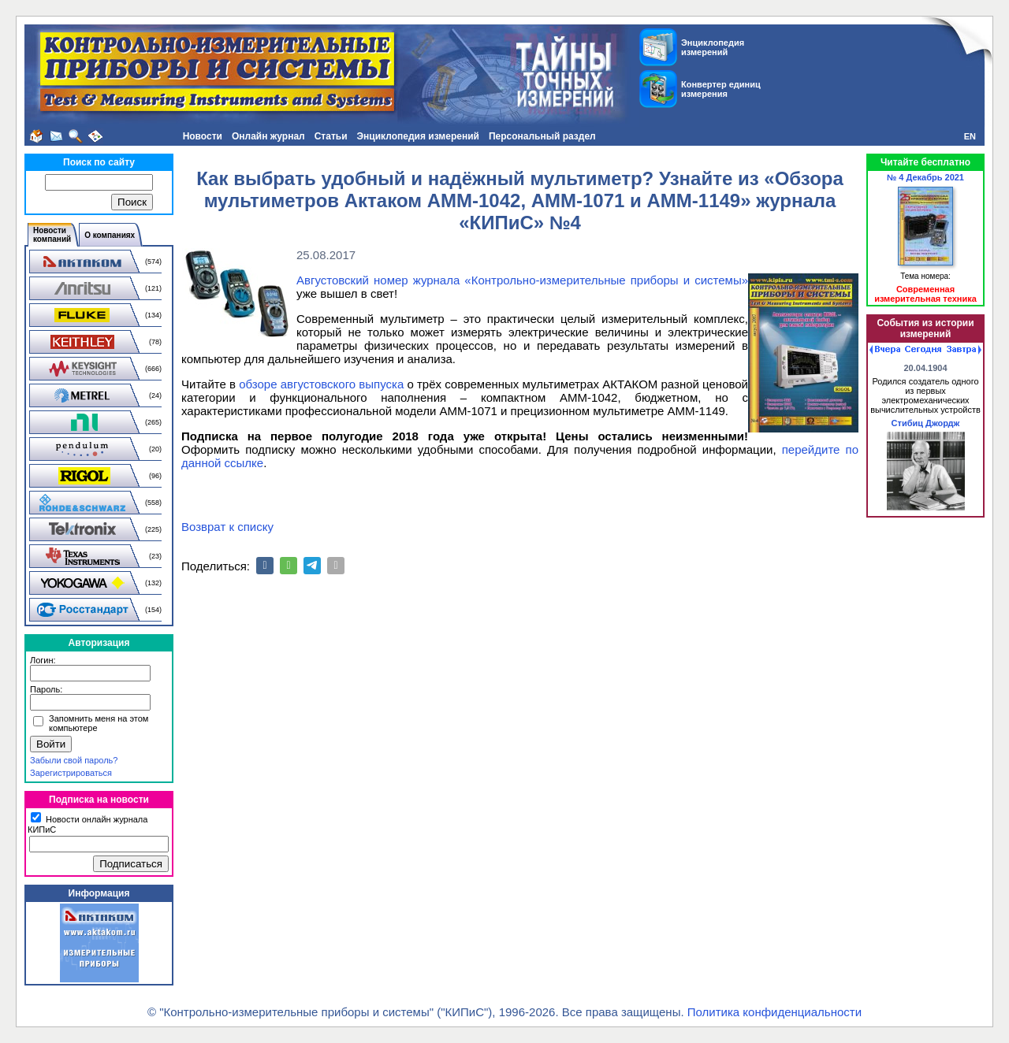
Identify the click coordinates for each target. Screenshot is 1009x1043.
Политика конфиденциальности (774, 1012)
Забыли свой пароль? (73, 760)
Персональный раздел (542, 136)
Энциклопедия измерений (418, 136)
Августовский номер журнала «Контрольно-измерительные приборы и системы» (522, 280)
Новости (202, 136)
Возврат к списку (227, 526)
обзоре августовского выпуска (321, 384)
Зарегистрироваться (71, 773)
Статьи (331, 136)
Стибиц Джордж (926, 423)
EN (970, 136)
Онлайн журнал (268, 136)
